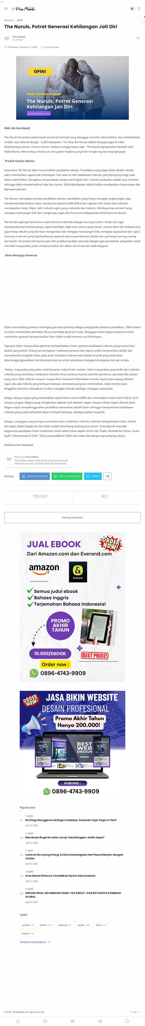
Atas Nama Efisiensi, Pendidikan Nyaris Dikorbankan (60, 875)
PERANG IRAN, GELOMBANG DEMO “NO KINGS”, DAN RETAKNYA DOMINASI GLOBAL (73, 895)
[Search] (139, 8)
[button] (132, 8)
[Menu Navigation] (6, 8)
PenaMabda (19, 1011)
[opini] (30, 815)
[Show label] (35, 942)
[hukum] (28, 933)
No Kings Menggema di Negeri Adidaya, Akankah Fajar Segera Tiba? (71, 820)
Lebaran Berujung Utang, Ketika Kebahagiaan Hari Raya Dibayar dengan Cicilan (74, 856)
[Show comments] (127, 1021)
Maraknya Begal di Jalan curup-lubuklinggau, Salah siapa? (65, 837)
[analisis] (28, 925)
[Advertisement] (72, 291)
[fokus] (100, 925)
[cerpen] (83, 925)
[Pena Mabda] (19, 36)
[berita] (46, 925)
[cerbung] (65, 925)
